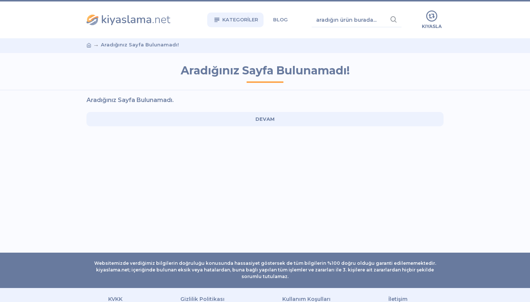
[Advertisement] (42, 151)
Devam (265, 119)
